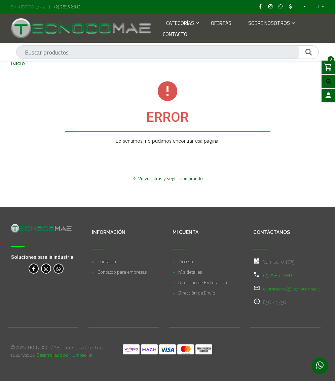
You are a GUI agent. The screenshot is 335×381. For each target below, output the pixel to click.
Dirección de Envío (196, 292)
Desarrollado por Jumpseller (64, 354)
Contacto (175, 35)
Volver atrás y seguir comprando (168, 178)
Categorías (180, 24)
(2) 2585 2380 (67, 6)
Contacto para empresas (122, 271)
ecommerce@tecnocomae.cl (292, 288)
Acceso (185, 261)
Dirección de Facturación (202, 282)
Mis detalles (190, 271)
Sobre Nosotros (269, 24)
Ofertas (221, 24)
